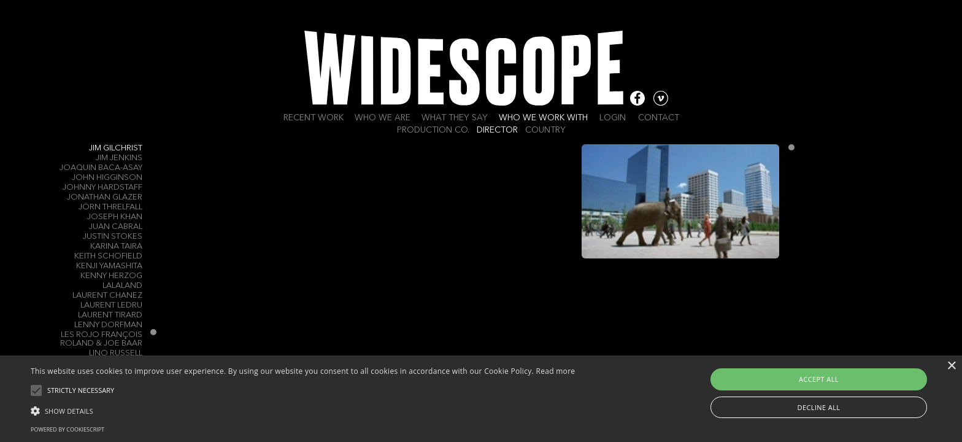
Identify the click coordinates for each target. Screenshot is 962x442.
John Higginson (107, 178)
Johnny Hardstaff (102, 188)
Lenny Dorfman (108, 325)
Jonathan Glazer (104, 197)
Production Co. (433, 130)
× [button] (951, 366)
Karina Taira (116, 246)
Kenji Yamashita (109, 266)
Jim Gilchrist (115, 148)
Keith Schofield (108, 256)
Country (545, 130)
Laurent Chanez (107, 296)
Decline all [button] (819, 407)
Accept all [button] (819, 379)
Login (612, 118)
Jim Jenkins (119, 158)
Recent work (313, 118)
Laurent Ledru (111, 305)
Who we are (382, 118)
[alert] (481, 398)
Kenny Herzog (111, 276)
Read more (555, 371)
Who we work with (543, 118)
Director (497, 130)
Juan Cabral (115, 227)
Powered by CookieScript (67, 429)
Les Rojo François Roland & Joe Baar (101, 339)
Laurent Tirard (110, 315)
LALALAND (122, 286)
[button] (303, 410)
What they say (454, 118)
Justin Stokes (112, 237)
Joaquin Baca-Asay (101, 168)
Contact (658, 118)
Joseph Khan (114, 217)
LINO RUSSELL (115, 353)
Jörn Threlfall (110, 207)
